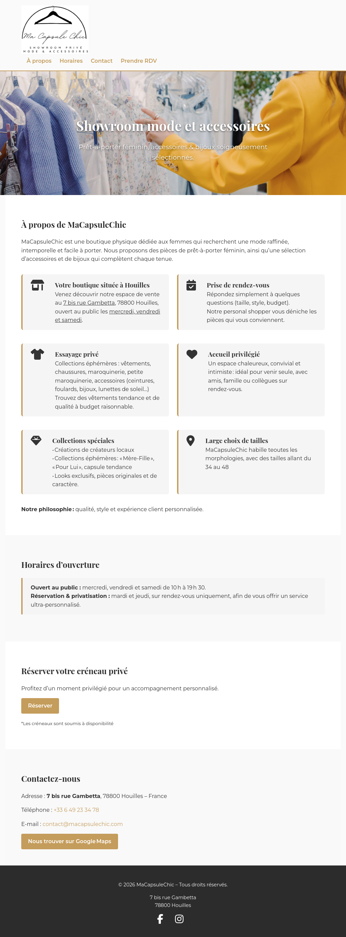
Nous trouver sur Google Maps (69, 841)
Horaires (71, 61)
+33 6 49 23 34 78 (76, 810)
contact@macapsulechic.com (82, 824)
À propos (39, 61)
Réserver (40, 705)
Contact (102, 61)
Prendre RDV (139, 61)
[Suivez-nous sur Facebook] (163, 920)
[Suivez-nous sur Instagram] (182, 920)
